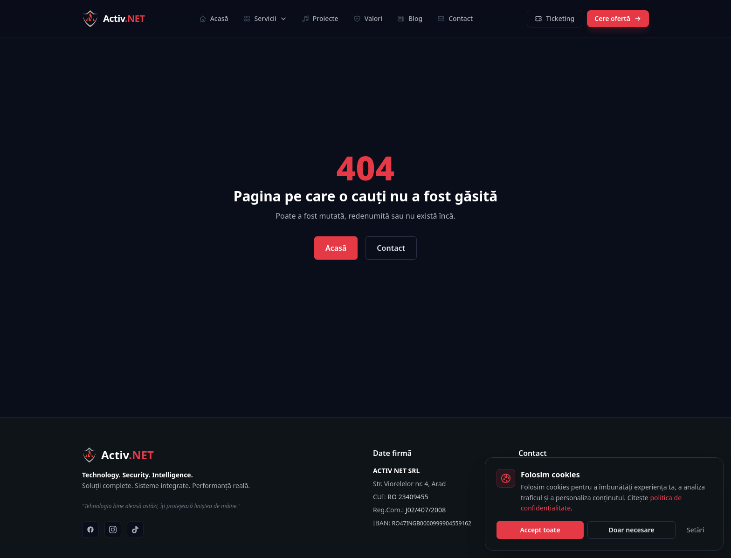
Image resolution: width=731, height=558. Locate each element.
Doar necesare (631, 529)
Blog (409, 18)
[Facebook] (90, 529)
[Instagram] (112, 529)
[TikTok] (135, 529)
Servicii (265, 18)
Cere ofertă (617, 18)
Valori (367, 18)
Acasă (213, 18)
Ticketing (554, 18)
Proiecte (320, 18)
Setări (695, 529)
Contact (455, 18)
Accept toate (540, 529)
